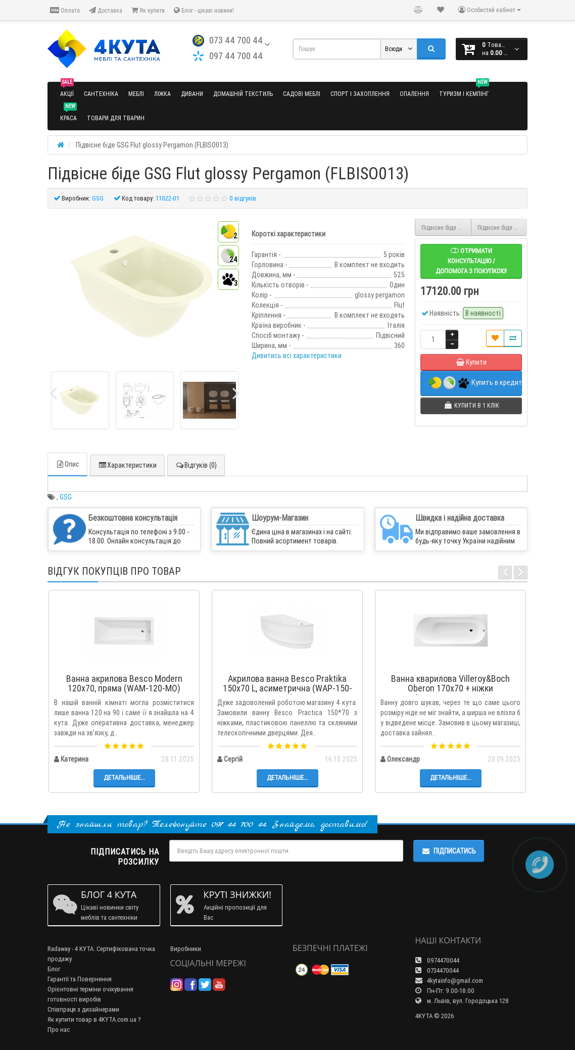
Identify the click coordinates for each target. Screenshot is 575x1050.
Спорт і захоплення (360, 93)
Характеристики (127, 465)
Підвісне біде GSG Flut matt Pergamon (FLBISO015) (502, 227)
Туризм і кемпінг (464, 89)
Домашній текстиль (243, 93)
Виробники (185, 948)
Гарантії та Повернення (79, 979)
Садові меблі (301, 93)
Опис (67, 464)
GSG (66, 497)
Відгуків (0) (196, 465)
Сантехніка (101, 93)
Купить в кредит (475, 383)
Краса (68, 114)
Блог (54, 969)
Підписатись (448, 851)
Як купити (148, 10)
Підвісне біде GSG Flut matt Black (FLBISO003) (446, 227)
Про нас (58, 1029)
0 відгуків (242, 198)
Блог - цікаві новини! (204, 10)
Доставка (105, 10)
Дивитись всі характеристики (297, 355)
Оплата (65, 10)
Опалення (414, 93)
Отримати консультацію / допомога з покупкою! (471, 260)
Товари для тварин (116, 118)
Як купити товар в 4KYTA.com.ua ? (94, 1019)
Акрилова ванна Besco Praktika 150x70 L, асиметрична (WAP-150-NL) (287, 689)
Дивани (192, 93)
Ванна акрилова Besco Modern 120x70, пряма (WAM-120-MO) (124, 683)
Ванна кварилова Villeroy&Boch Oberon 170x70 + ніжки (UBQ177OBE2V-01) (450, 689)
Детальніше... (124, 777)
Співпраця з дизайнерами (83, 1009)
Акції (67, 89)
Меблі (136, 93)
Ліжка (162, 93)
